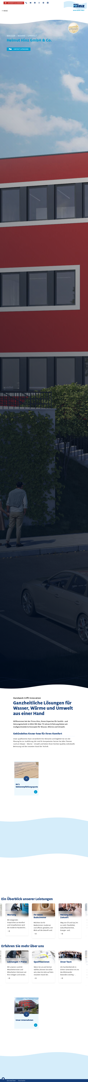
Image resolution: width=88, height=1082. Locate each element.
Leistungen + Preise (17, 962)
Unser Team (66, 962)
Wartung (11, 915)
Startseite (21, 1080)
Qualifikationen (42, 962)
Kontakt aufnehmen (19, 49)
